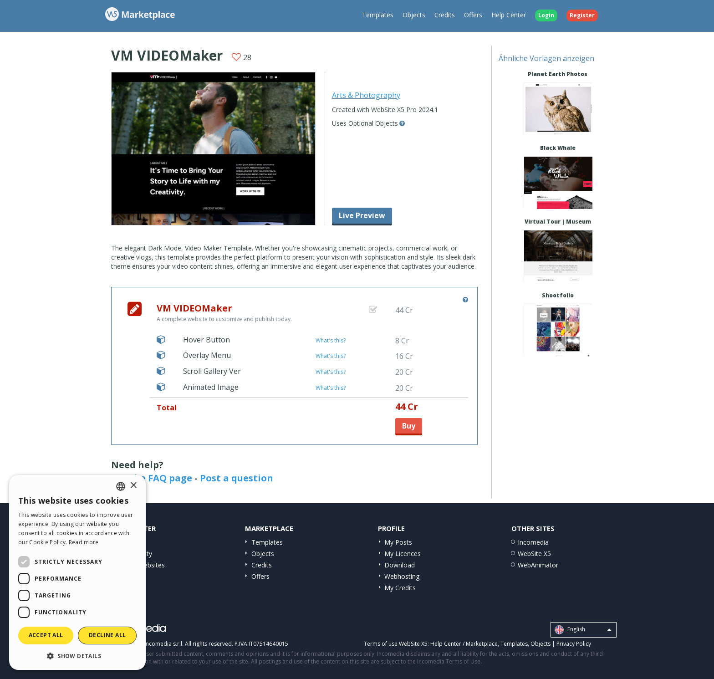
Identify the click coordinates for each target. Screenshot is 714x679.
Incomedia (533, 542)
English (583, 629)
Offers (473, 14)
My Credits (400, 587)
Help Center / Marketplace (464, 644)
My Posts (398, 542)
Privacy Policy (573, 644)
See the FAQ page (151, 478)
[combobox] (120, 486)
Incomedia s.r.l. (164, 644)
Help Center (508, 14)
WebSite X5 (534, 553)
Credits (444, 14)
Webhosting (401, 576)
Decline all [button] (107, 635)
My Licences (402, 553)
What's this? (331, 340)
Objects (414, 14)
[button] (77, 655)
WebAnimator (538, 565)
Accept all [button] (46, 635)
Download (399, 565)
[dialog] (77, 572)
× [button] (133, 485)
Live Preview (362, 215)
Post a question (236, 478)
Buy (408, 426)
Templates (377, 14)
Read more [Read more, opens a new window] (84, 542)
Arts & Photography (366, 95)
